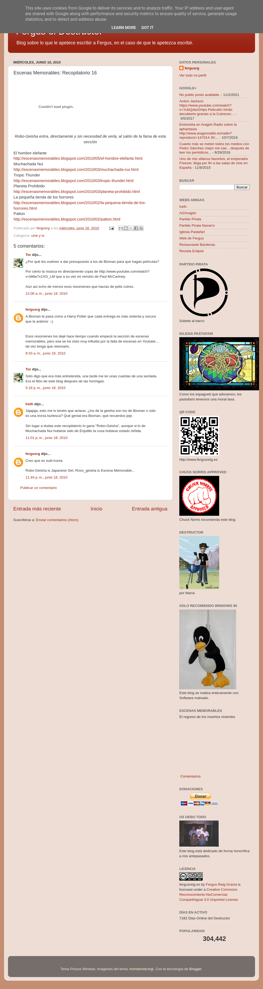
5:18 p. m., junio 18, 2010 (45, 388)
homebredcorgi (141, 969)
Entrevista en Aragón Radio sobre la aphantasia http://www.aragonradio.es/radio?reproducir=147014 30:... (208, 131)
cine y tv (38, 236)
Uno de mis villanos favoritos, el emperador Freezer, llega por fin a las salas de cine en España (213, 163)
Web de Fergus (191, 238)
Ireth (29, 404)
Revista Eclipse (191, 251)
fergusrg (33, 309)
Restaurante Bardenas (197, 245)
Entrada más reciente (37, 509)
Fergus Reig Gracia (221, 884)
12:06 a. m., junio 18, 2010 (46, 293)
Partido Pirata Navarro (197, 225)
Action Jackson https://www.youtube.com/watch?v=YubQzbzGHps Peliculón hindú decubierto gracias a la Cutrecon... (206, 107)
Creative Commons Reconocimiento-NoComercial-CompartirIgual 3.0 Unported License (208, 894)
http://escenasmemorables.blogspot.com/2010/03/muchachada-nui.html (76, 169)
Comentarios (190, 776)
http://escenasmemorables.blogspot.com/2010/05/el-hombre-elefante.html (78, 158)
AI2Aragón (187, 213)
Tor (28, 255)
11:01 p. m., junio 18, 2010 (46, 438)
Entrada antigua (149, 509)
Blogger (195, 969)
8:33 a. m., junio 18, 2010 (45, 353)
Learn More (124, 27)
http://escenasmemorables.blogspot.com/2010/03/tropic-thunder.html (73, 181)
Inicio (96, 509)
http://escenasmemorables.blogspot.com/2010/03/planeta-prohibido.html (77, 191)
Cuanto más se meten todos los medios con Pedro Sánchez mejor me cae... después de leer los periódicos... (214, 148)
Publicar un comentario (38, 488)
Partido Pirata (190, 219)
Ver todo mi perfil (192, 75)
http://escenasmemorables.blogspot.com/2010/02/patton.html (67, 219)
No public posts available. (199, 95)
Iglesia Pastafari (192, 232)
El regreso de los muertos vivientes (207, 717)
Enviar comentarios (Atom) (57, 520)
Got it (147, 27)
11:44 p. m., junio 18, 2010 (46, 477)
